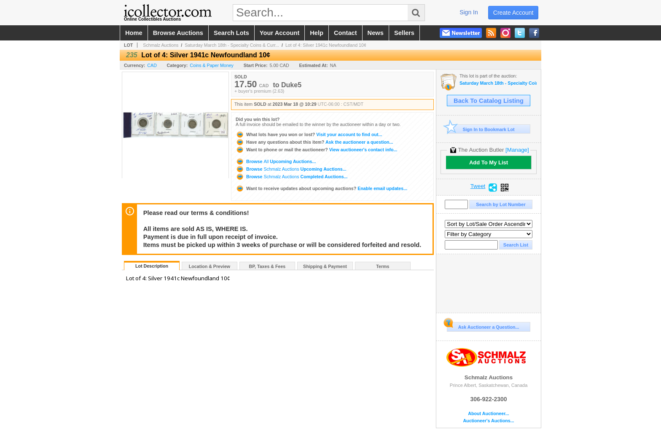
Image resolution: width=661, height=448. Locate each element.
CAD (152, 65)
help (316, 33)
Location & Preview (209, 266)
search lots (231, 33)
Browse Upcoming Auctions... (276, 161)
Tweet (478, 186)
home (133, 33)
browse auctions (178, 33)
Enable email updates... (321, 188)
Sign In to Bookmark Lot (481, 129)
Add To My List (488, 162)
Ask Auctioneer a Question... (483, 326)
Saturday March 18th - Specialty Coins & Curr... (232, 45)
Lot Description (151, 265)
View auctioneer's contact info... (316, 149)
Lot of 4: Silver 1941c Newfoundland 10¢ (325, 45)
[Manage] (517, 150)
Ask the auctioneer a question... (314, 142)
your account (279, 33)
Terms (382, 266)
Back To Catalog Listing (489, 100)
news (376, 33)
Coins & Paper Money (212, 65)
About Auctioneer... (488, 413)
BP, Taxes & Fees (267, 266)
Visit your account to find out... (309, 134)
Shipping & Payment (325, 266)
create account (513, 12)
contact (345, 33)
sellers (404, 33)
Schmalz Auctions (160, 45)
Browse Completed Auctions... (292, 176)
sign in (468, 12)
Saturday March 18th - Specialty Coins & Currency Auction (498, 83)
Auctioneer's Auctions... (488, 420)
